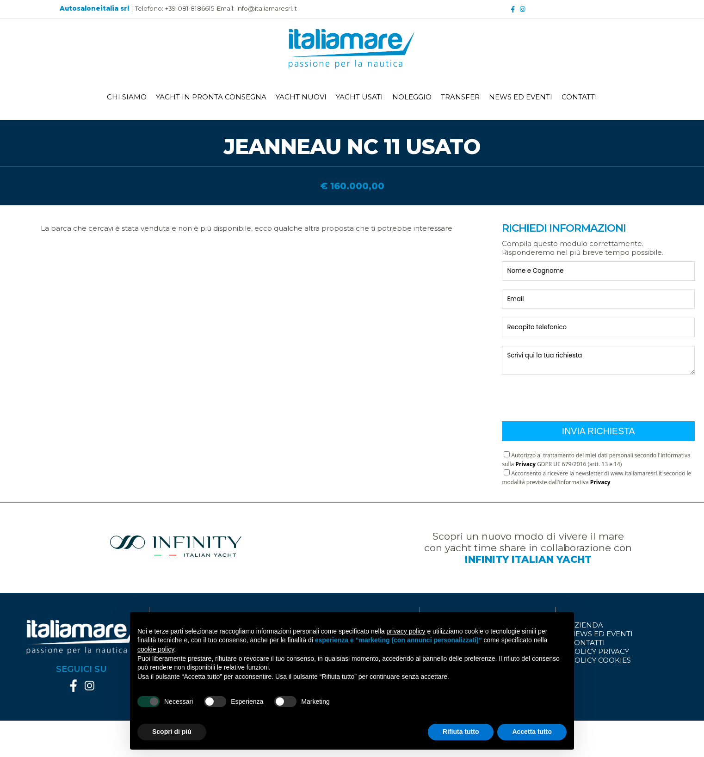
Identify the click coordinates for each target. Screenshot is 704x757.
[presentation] (572, 394)
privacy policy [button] (406, 631)
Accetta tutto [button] (532, 731)
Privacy (525, 464)
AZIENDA (586, 625)
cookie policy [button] (155, 649)
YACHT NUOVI (301, 96)
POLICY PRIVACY (599, 651)
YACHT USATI (359, 96)
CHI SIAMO (127, 96)
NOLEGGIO (412, 96)
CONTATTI (579, 96)
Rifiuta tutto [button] (461, 731)
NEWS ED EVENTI (520, 96)
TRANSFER (460, 96)
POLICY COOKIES (600, 660)
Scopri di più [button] (171, 731)
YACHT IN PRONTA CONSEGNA (211, 96)
